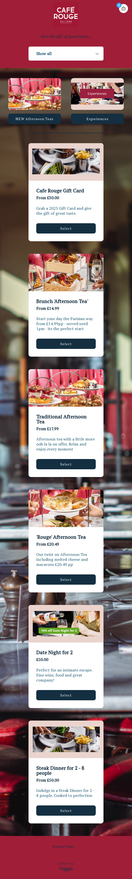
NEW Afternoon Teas (35, 118)
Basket (123, 8)
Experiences (97, 118)
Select (66, 228)
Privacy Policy (63, 846)
